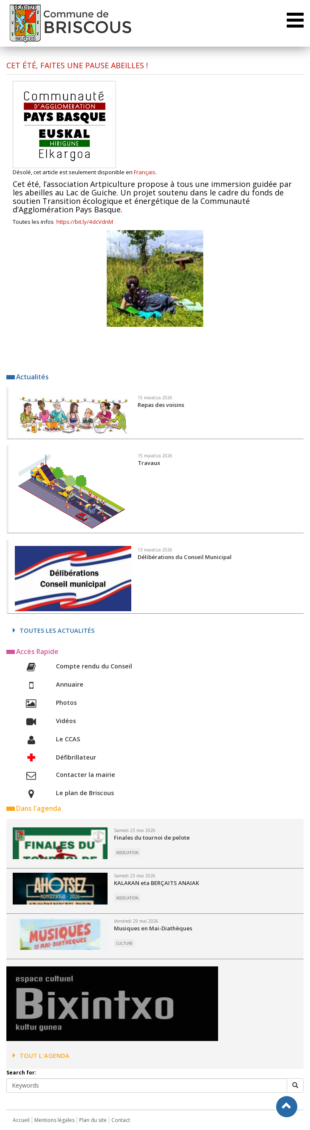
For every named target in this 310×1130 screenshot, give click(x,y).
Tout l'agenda (41, 1056)
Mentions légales (54, 1120)
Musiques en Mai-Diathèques (153, 928)
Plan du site (93, 1120)
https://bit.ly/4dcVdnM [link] (84, 221)
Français (144, 172)
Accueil (21, 1120)
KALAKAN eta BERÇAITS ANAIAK (156, 883)
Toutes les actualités (53, 630)
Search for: (21, 1072)
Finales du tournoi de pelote (152, 837)
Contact (120, 1120)
